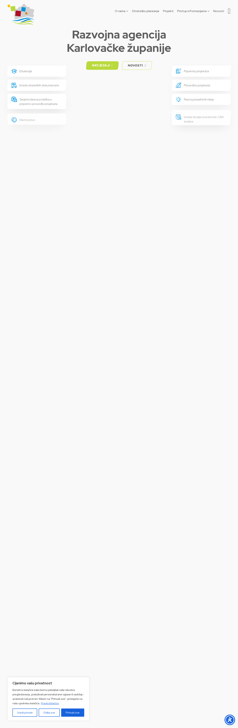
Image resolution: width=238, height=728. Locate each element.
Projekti (168, 11)
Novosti (218, 11)
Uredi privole (25, 712)
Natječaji (102, 65)
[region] (48, 699)
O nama (120, 11)
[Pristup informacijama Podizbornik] (208, 11)
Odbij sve (49, 712)
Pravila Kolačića (50, 703)
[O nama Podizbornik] (127, 11)
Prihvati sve (73, 712)
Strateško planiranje (145, 11)
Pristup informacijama (192, 11)
